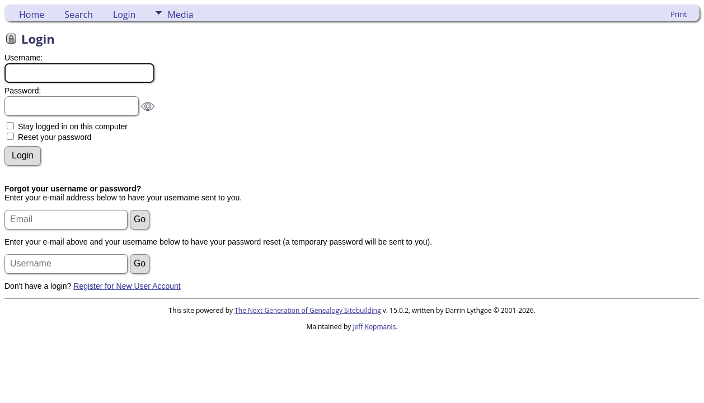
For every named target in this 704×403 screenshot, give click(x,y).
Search (78, 14)
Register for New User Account (126, 286)
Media (180, 14)
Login (124, 14)
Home (31, 14)
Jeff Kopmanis (374, 326)
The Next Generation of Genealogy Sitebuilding (307, 310)
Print (678, 14)
